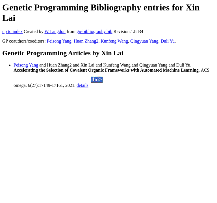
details (82, 85)
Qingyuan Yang (144, 41)
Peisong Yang (59, 41)
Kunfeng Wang (114, 41)
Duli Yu (167, 41)
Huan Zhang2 (86, 41)
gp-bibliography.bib (94, 31)
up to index (12, 31)
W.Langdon (55, 31)
